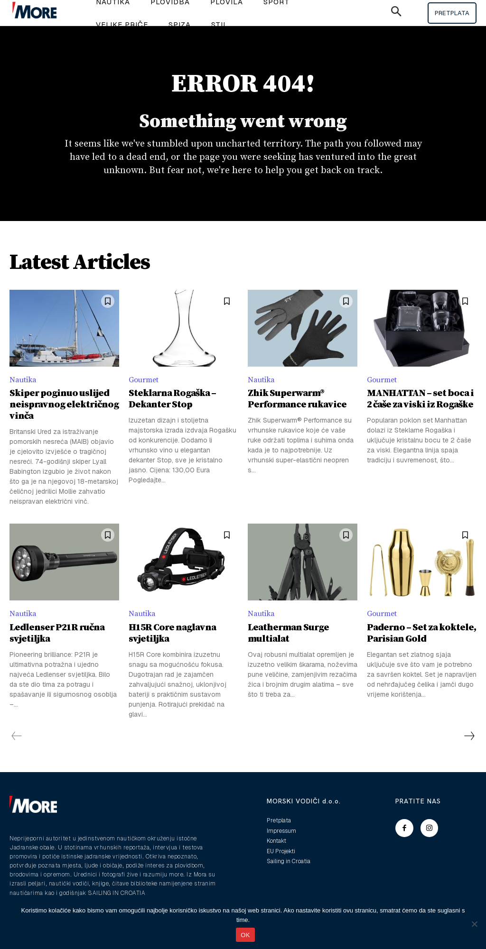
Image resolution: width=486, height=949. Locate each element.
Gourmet (144, 380)
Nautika (23, 380)
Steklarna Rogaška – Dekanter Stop (172, 399)
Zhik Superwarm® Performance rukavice (297, 399)
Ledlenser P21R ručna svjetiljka (56, 633)
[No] (474, 924)
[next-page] (469, 736)
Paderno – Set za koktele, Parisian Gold (421, 633)
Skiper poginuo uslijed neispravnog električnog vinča (64, 404)
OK (245, 935)
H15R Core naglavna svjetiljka (172, 633)
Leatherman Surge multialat (288, 633)
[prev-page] (16, 736)
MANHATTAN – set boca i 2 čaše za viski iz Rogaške (420, 399)
